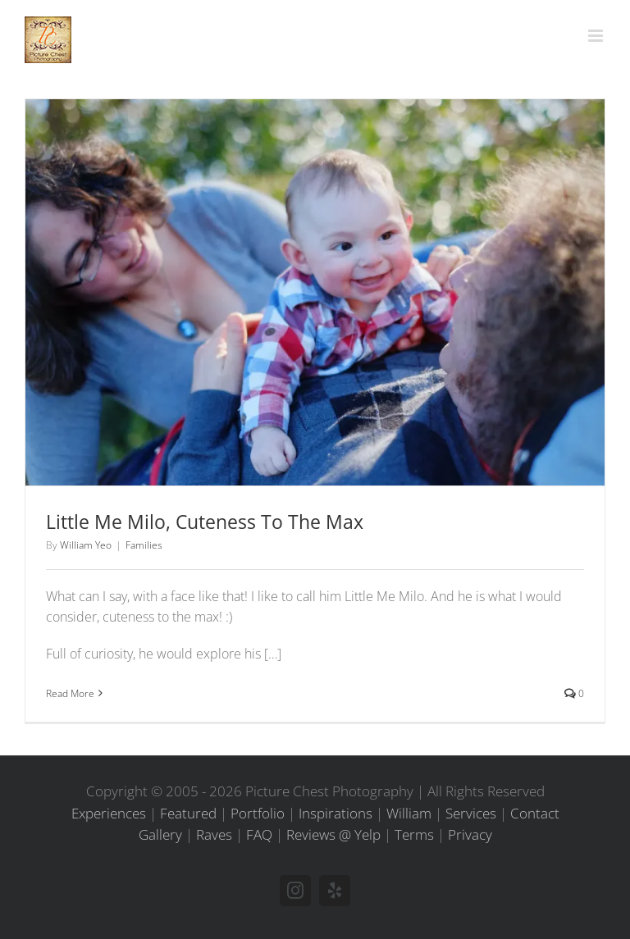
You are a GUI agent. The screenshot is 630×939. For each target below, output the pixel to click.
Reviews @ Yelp (333, 834)
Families (144, 545)
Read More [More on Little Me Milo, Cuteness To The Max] (70, 693)
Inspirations (335, 813)
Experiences (108, 813)
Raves (214, 834)
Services (470, 813)
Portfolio (258, 813)
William (408, 813)
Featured (188, 813)
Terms (414, 834)
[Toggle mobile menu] (596, 35)
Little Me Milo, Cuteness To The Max (204, 521)
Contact (534, 813)
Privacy (470, 834)
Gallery (160, 834)
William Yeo (86, 545)
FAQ (259, 834)
